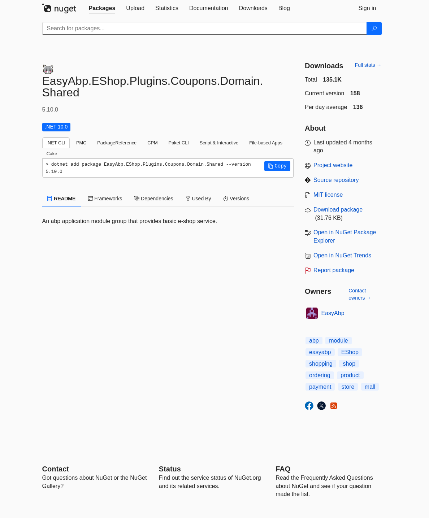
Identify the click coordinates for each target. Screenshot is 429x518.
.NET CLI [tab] (56, 142)
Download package (338, 209)
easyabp (320, 352)
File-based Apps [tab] (265, 142)
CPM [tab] (152, 142)
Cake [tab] (52, 153)
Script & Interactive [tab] (219, 142)
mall (370, 387)
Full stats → (368, 65)
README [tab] (62, 198)
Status (170, 469)
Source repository (336, 180)
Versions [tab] (236, 198)
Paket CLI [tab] (179, 142)
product (350, 375)
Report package (333, 270)
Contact (55, 469)
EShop (350, 352)
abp (314, 341)
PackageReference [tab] (116, 142)
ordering (319, 375)
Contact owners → (359, 294)
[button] (277, 166)
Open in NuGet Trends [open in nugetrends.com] (342, 255)
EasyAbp (332, 313)
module (338, 341)
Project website (333, 165)
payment (320, 387)
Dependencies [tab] (153, 198)
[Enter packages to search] (204, 28)
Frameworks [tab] (105, 198)
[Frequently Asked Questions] (283, 469)
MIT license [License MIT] (328, 195)
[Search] (374, 28)
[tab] (102, 8)
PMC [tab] (81, 142)
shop (349, 364)
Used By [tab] (198, 198)
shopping (321, 364)
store (348, 387)
